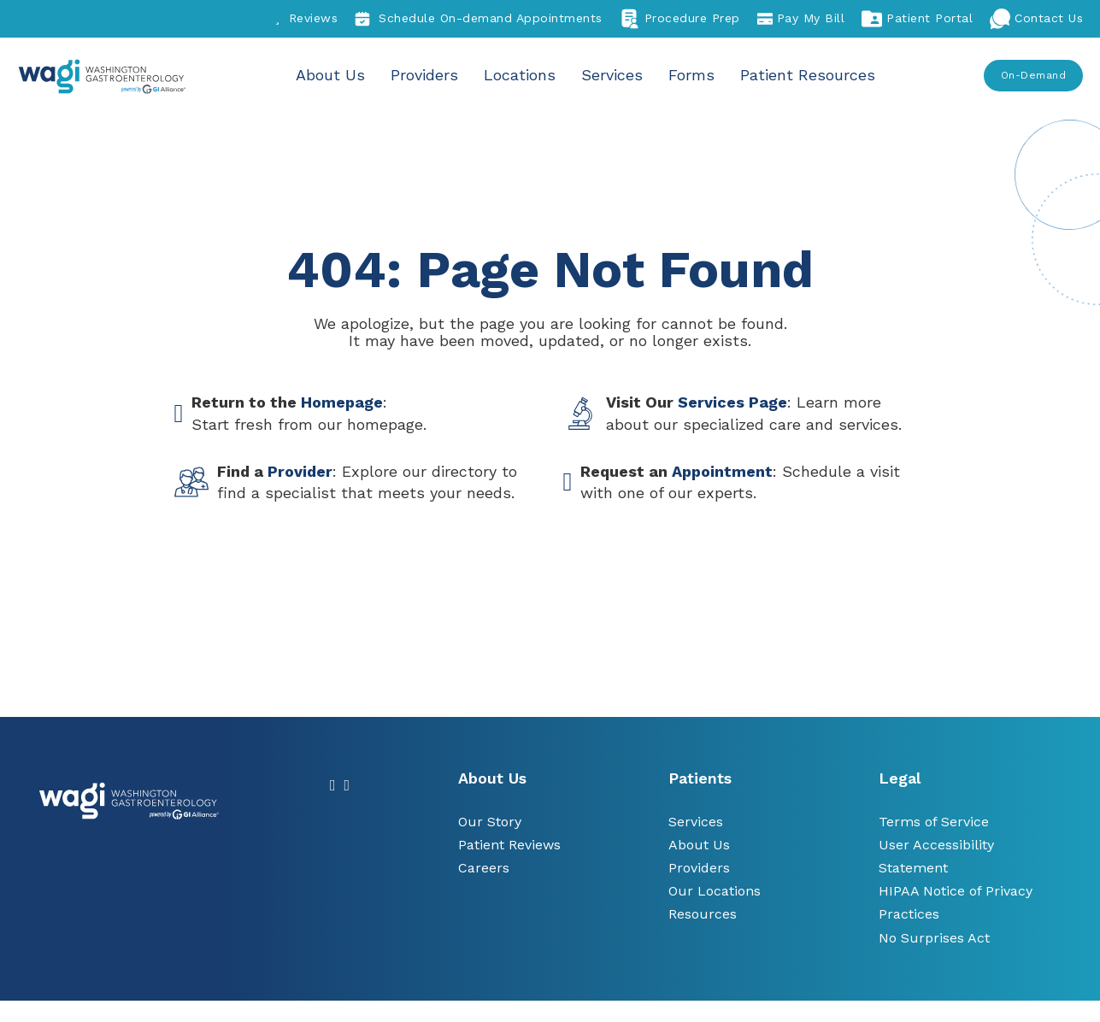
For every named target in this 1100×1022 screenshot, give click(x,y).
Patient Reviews (509, 845)
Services (612, 75)
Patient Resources (805, 75)
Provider (300, 471)
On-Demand (1034, 75)
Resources (702, 914)
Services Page (732, 402)
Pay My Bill (801, 18)
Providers (427, 75)
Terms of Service (934, 821)
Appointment (722, 471)
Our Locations (714, 891)
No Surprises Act (934, 938)
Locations (521, 75)
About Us (334, 75)
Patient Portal (917, 19)
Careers (483, 868)
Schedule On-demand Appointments (479, 18)
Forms (690, 75)
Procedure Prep (680, 19)
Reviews (306, 18)
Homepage (342, 402)
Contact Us (1036, 19)
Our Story (489, 821)
